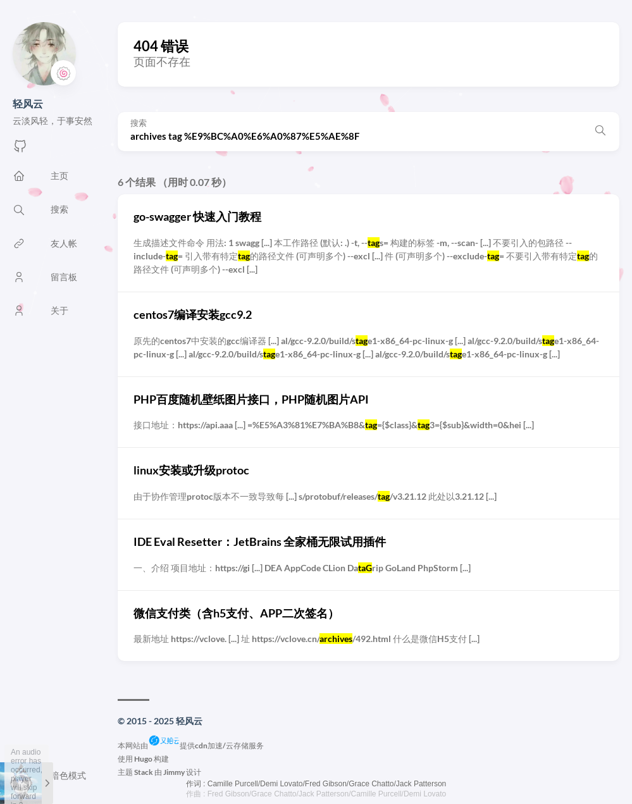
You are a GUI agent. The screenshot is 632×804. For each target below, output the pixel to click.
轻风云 (28, 103)
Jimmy (174, 772)
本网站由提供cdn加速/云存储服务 (191, 745)
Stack (143, 772)
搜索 (138, 123)
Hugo (143, 759)
